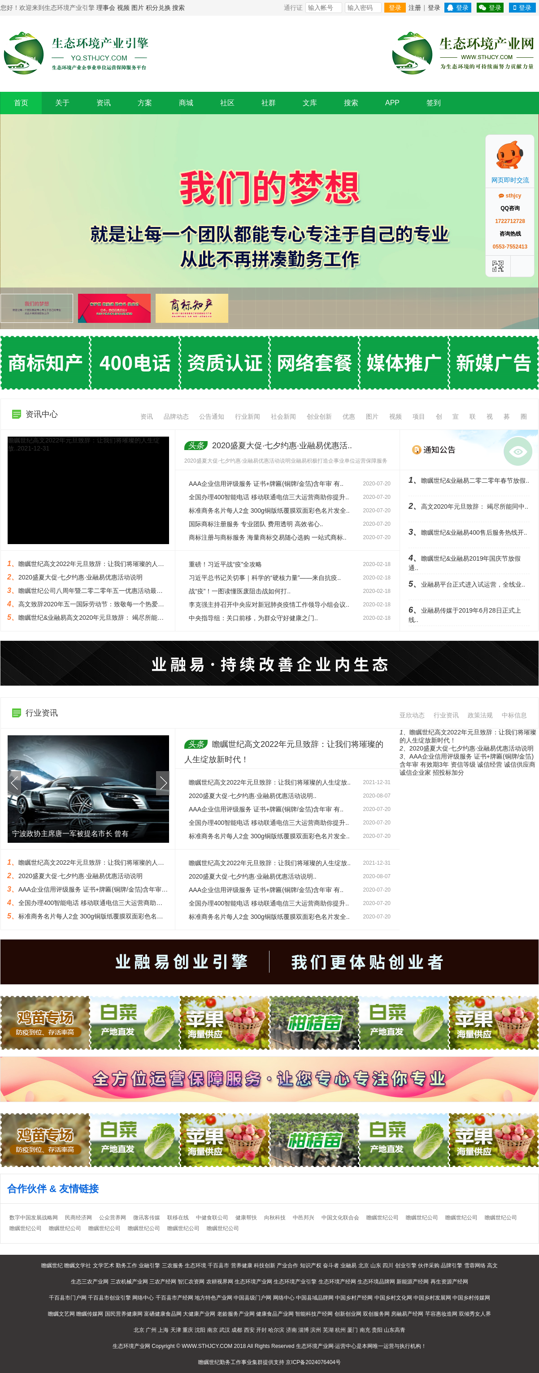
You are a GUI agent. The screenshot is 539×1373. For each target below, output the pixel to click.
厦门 (352, 1330)
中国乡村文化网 (393, 1298)
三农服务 (172, 1265)
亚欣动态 (412, 715)
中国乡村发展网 (432, 1298)
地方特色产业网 (213, 1298)
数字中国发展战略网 (33, 1217)
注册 (415, 7)
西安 (249, 1330)
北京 (363, 1265)
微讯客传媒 (146, 1217)
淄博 (303, 1330)
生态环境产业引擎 (295, 1282)
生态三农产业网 (90, 1282)
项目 (419, 416)
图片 (137, 7)
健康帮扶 (246, 1217)
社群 (268, 103)
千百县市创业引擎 (109, 1298)
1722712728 (510, 221)
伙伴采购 (428, 1265)
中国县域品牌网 (315, 1298)
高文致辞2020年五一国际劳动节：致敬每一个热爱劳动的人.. (102, 604)
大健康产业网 (199, 1314)
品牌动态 (176, 416)
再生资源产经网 (449, 1282)
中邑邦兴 (303, 1217)
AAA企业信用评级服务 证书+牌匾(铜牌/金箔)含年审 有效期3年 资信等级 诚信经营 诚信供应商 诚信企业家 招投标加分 (467, 764)
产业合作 (287, 1265)
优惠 (349, 416)
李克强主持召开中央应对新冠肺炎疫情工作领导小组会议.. (269, 604)
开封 (261, 1330)
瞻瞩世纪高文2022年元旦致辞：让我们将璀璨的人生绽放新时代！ (110, 862)
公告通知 (211, 416)
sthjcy (510, 196)
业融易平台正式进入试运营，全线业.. (467, 584)
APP (392, 103)
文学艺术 (103, 1265)
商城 (186, 103)
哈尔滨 (276, 1330)
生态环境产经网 (337, 1282)
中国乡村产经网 (354, 1298)
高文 (492, 1265)
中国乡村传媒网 (471, 1298)
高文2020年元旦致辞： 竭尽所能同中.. (468, 506)
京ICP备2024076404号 (313, 1362)
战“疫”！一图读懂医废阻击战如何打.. (240, 591)
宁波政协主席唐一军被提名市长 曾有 (70, 833)
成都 (236, 1330)
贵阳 (377, 1330)
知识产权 (311, 1265)
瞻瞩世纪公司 (382, 1217)
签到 (433, 103)
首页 (21, 103)
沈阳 (200, 1330)
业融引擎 (149, 1265)
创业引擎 (406, 1265)
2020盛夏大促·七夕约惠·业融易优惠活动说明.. (253, 795)
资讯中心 (42, 414)
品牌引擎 (451, 1265)
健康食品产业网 (275, 1314)
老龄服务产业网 (236, 1314)
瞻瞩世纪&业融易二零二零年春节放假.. (469, 480)
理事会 (105, 7)
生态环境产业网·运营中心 (326, 1346)
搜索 (178, 7)
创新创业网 (348, 1314)
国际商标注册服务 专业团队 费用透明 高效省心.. (256, 524)
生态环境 (195, 1265)
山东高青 (394, 1330)
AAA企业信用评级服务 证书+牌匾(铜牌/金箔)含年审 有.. (266, 483)
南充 (365, 1330)
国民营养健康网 (124, 1314)
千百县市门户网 (68, 1298)
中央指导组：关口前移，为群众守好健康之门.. (253, 618)
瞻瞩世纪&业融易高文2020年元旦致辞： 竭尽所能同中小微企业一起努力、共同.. (130, 617)
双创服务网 (376, 1314)
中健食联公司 (212, 1217)
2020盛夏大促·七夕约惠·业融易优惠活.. (268, 445)
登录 (395, 7)
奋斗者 (331, 1265)
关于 (62, 103)
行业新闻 (247, 416)
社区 (227, 103)
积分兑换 (158, 7)
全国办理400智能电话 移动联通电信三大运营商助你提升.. (269, 497)
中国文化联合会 (340, 1217)
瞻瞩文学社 (77, 1265)
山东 (375, 1265)
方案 (145, 103)
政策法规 (480, 715)
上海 (163, 1330)
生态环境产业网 (253, 1282)
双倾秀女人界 (475, 1314)
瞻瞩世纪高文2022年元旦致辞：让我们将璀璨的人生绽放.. (270, 782)
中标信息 (514, 715)
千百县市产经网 (174, 1298)
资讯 (103, 103)
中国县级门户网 (252, 1298)
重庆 (188, 1330)
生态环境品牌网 (376, 1282)
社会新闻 (283, 416)
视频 (123, 7)
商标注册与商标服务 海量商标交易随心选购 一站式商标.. (268, 537)
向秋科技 (275, 1217)
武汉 (224, 1330)
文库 (310, 103)
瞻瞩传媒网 (89, 1314)
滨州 (315, 1330)
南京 (212, 1330)
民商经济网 (78, 1217)
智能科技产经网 (314, 1314)
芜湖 (328, 1330)
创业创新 (319, 416)
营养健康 (241, 1265)
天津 (175, 1330)
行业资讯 (446, 715)
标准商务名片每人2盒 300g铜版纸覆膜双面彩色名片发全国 (100, 916)
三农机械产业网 (129, 1282)
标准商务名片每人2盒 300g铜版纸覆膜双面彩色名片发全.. (269, 510)
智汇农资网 (191, 1282)
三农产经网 (162, 1282)
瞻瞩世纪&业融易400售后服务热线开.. (468, 532)
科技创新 (264, 1265)
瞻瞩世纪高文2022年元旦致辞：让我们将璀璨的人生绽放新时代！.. (111, 563)
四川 (388, 1265)
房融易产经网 (407, 1314)
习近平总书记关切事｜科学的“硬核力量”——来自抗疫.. (265, 577)
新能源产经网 (412, 1282)
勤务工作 (126, 1265)
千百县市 (218, 1265)
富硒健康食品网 (163, 1314)
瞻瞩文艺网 (61, 1314)
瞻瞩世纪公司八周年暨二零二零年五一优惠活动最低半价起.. (101, 590)
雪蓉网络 (475, 1265)
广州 (151, 1330)
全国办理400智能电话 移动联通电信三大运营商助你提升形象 (102, 902)
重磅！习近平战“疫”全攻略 (225, 564)
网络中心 (143, 1298)
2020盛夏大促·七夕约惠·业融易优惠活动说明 (80, 577)
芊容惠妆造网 (441, 1314)
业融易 (348, 1265)
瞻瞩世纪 (52, 1265)
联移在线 (178, 1217)
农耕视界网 (219, 1282)
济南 (291, 1330)
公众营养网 (112, 1217)
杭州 (340, 1330)
